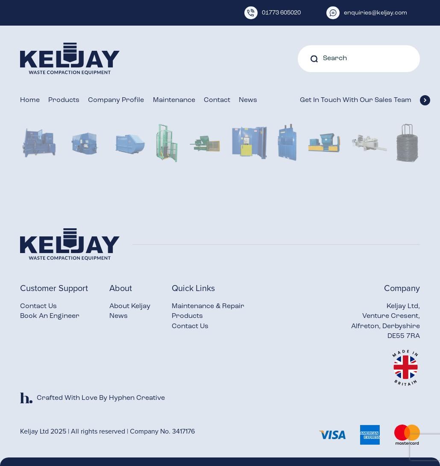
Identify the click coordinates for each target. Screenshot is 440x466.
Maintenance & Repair (208, 306)
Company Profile (116, 100)
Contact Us (38, 306)
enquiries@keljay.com (366, 12)
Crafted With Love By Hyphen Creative (92, 398)
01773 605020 (272, 12)
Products (63, 100)
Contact (217, 100)
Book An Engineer (49, 316)
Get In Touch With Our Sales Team (360, 100)
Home (30, 100)
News (248, 100)
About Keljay (129, 306)
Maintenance (174, 100)
